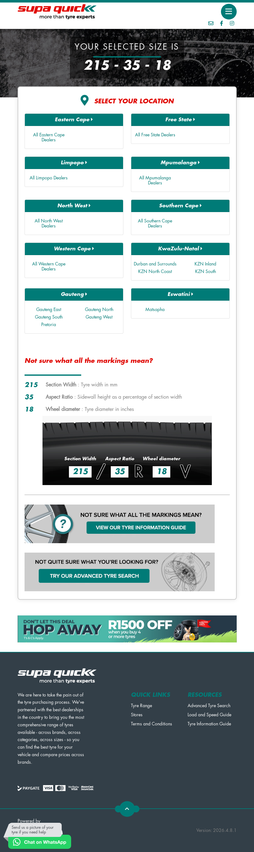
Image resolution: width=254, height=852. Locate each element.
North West (74, 205)
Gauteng (74, 294)
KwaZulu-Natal (180, 248)
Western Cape (74, 248)
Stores (137, 715)
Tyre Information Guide (209, 724)
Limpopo (74, 162)
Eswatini (180, 294)
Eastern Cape (74, 119)
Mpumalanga (180, 162)
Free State (180, 119)
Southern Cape (180, 205)
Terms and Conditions (151, 724)
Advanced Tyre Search (209, 705)
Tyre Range (141, 705)
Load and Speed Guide (209, 715)
